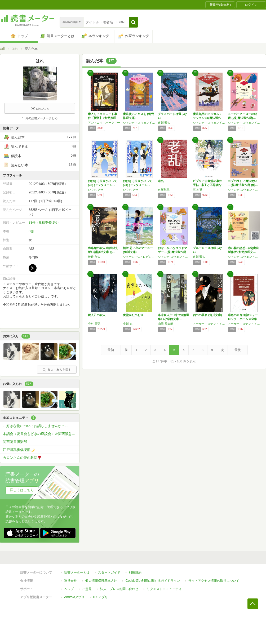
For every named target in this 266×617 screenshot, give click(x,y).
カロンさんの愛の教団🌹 (22, 458)
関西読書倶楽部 (15, 442)
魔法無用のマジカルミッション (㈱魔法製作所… (207, 117)
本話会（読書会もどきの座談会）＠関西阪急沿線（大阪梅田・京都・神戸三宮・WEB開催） (41, 434)
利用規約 (135, 572)
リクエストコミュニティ (164, 589)
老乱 (161, 181)
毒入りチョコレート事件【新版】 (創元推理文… (102, 117)
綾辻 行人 (94, 256)
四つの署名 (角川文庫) (207, 315)
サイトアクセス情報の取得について (213, 580)
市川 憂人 (164, 122)
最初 (111, 350)
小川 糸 (127, 323)
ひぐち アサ (95, 189)
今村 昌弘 (94, 323)
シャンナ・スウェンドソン (139, 122)
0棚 (31, 231)
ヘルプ (69, 589)
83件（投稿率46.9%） (44, 222)
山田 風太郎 (165, 323)
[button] (133, 22)
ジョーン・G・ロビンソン (139, 256)
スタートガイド (109, 572)
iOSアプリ (100, 597)
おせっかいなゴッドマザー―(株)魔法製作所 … (172, 252)
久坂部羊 (164, 189)
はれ (15, 49)
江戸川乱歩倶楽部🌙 (19, 450)
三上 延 (197, 189)
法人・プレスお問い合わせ (119, 589)
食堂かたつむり (133, 315)
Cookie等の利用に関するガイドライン (153, 580)
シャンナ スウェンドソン (244, 189)
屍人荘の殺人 (96, 315)
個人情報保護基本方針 (101, 580)
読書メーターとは (77, 572)
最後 (237, 350)
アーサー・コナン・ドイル (209, 323)
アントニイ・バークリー (104, 122)
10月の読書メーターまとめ (39, 118)
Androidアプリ (74, 597)
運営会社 (70, 580)
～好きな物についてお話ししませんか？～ (35, 426)
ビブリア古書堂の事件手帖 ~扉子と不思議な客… (207, 184)
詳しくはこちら (22, 490)
